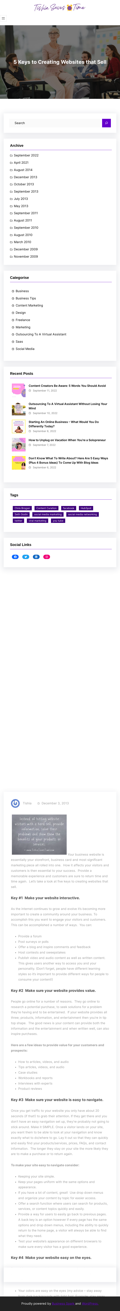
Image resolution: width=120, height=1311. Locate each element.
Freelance (23, 320)
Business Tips (26, 298)
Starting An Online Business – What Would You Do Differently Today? (64, 424)
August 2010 (23, 235)
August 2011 (23, 220)
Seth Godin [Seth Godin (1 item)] (21, 514)
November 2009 (26, 256)
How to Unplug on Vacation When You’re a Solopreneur (67, 440)
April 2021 (21, 162)
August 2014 (23, 170)
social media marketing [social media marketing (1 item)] (48, 514)
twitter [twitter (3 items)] (18, 520)
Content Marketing (29, 305)
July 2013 (21, 199)
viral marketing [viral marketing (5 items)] (37, 520)
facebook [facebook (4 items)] (68, 508)
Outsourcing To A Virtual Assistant (41, 334)
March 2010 (22, 242)
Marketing (23, 327)
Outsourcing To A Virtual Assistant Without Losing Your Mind (68, 406)
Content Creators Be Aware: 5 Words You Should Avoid (67, 386)
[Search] (106, 123)
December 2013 (25, 177)
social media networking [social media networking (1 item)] (82, 514)
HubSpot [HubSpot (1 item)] (86, 508)
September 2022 (26, 155)
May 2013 (21, 206)
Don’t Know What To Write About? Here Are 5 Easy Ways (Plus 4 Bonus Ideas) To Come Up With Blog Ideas (68, 460)
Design (21, 312)
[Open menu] (3, 18)
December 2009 (26, 249)
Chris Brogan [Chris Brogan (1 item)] (22, 508)
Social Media (25, 349)
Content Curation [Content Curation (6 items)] (46, 508)
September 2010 (26, 227)
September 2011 (26, 213)
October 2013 (24, 184)
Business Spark (63, 1303)
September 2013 (26, 191)
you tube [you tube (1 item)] (58, 520)
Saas (19, 341)
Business (22, 291)
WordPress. (90, 1303)
